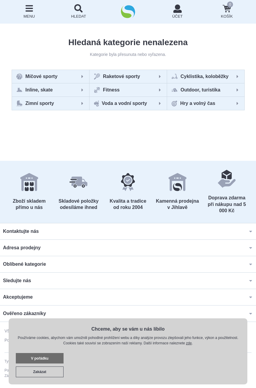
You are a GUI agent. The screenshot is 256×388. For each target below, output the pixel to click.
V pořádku (40, 358)
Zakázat (39, 372)
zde (189, 343)
